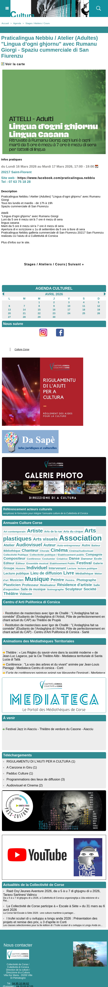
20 (9, 312)
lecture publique (60, 565)
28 (24, 316)
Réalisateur (88, 575)
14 (24, 309)
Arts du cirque (68, 529)
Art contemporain (13, 529)
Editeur (80, 555)
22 (39, 312)
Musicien (74, 570)
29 (39, 316)
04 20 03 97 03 (24, 971)
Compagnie (73, 551)
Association (74, 536)
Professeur (72, 575)
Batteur (89, 543)
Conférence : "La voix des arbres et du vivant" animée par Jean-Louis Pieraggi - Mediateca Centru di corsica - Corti (52, 657)
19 (98, 309)
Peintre (9, 575)
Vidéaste (54, 583)
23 (54, 312)
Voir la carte (14, 64)
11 (83, 305)
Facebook (62, 337)
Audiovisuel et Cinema (22, 774)
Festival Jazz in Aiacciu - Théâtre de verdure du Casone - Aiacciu (50, 720)
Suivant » (76, 264)
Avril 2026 (54, 294)
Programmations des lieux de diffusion (32, 768)
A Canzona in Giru (19, 756)
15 (39, 309)
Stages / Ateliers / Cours (36, 23)
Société (26, 583)
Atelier (8, 542)
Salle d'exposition (48, 579)
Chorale (41, 548)
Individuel (13, 564)
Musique (93, 570)
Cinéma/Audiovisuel (76, 548)
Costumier (24, 555)
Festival (57, 560)
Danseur (59, 555)
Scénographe (92, 579)
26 (98, 312)
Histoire (91, 560)
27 (9, 316)
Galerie (70, 560)
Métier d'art (60, 570)
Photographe (37, 575)
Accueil (5, 23)
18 (83, 309)
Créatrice (36, 555)
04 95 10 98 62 (20, 968)
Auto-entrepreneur (64, 543)
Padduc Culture (17, 762)
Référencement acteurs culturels (27, 507)
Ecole (69, 555)
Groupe (81, 560)
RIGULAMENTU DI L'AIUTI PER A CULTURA (37, 751)
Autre (80, 542)
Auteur (46, 542)
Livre (30, 570)
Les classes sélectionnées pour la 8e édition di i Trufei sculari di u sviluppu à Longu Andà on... (51, 910)
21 (24, 312)
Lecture (45, 565)
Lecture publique (82, 564)
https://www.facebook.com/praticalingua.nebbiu (59, 178)
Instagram (45, 337)
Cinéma (55, 547)
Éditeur (90, 555)
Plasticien (55, 575)
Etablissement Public (37, 560)
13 (9, 309)
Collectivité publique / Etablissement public (39, 552)
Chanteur (28, 547)
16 (54, 309)
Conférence (9, 555)
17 (68, 309)
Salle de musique (71, 579)
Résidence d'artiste (19, 579)
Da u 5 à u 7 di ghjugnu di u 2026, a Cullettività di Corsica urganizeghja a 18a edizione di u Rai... (53, 886)
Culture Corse (21, 348)
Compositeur (93, 551)
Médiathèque (44, 570)
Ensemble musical (13, 560)
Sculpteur (11, 583)
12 (98, 305)
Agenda (16, 23)
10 (68, 305)
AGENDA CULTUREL (54, 288)
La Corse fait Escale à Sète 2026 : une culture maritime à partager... (38, 898)
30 (54, 316)
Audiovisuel (27, 542)
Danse (48, 555)
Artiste (32, 528)
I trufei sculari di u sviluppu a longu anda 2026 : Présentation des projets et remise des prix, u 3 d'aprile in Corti (49, 905)
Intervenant (32, 564)
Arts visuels (42, 536)
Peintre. (21, 575)
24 (68, 312)
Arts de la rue (49, 529)
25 (83, 312)
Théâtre (40, 583)
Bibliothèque (11, 547)
